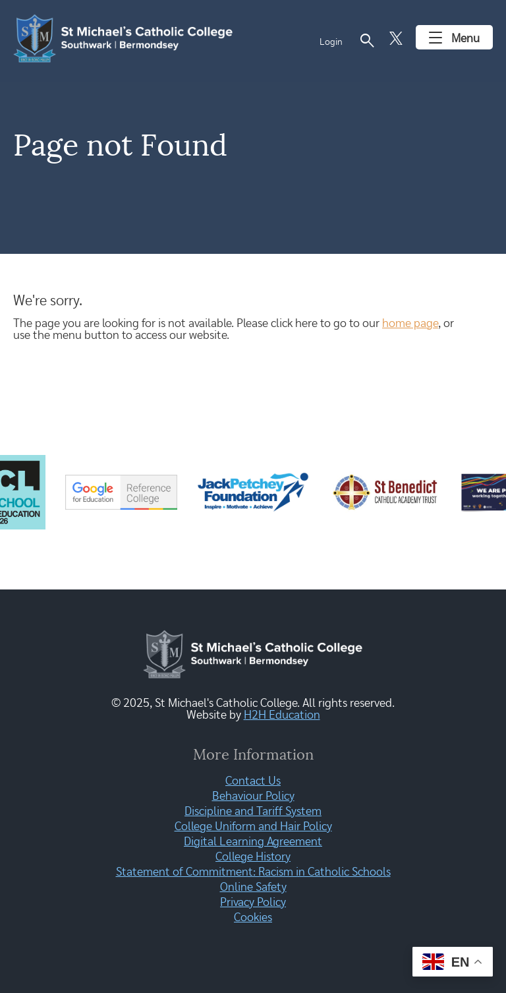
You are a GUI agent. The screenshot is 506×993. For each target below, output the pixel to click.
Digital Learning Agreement (253, 842)
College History (253, 857)
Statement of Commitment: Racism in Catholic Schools (253, 872)
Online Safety (253, 887)
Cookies (253, 918)
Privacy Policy (253, 903)
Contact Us (253, 781)
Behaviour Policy (253, 796)
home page (410, 324)
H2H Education (282, 715)
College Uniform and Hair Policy (253, 827)
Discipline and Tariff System (253, 812)
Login (331, 42)
